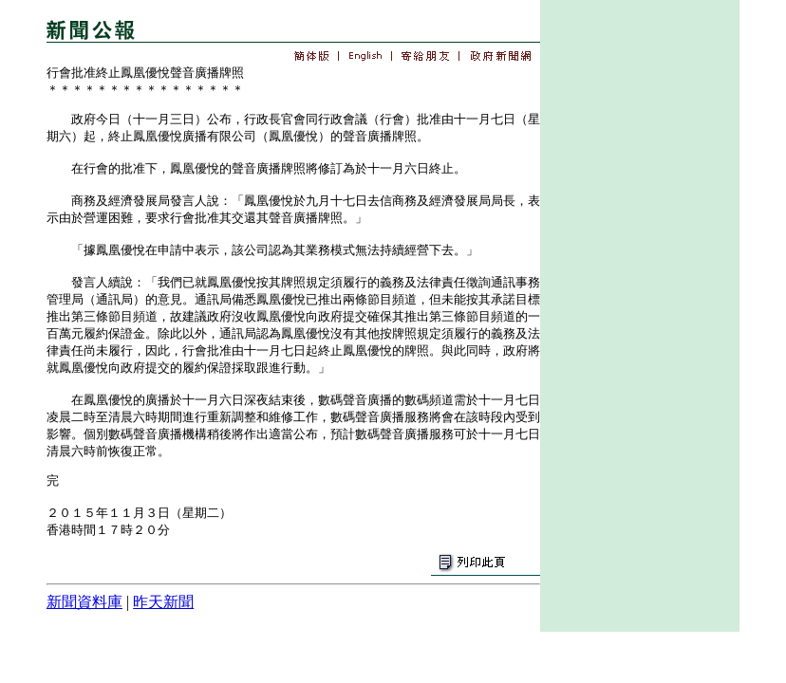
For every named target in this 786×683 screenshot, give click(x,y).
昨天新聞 (163, 602)
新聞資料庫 (84, 602)
